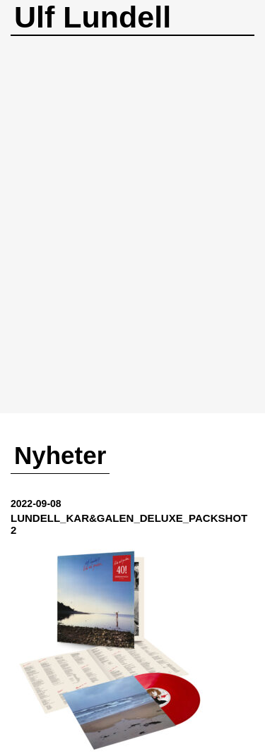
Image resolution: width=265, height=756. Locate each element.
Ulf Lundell (92, 17)
